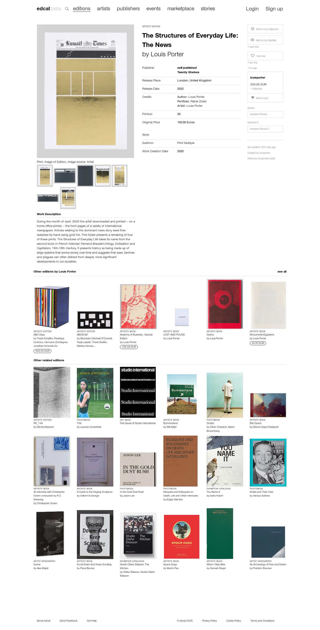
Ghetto (210, 423)
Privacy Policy (209, 621)
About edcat (43, 621)
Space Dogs (170, 564)
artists (103, 9)
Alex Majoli (42, 568)
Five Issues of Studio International (138, 423)
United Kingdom (200, 81)
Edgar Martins (174, 500)
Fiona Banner (87, 568)
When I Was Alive (216, 564)
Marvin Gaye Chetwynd (265, 427)
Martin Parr (173, 568)
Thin (79, 423)
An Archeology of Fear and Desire (268, 564)
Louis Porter (167, 55)
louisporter (264, 153)
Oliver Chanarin (218, 427)
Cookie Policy (233, 621)
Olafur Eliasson (131, 572)
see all (282, 272)
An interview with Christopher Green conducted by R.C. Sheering (49, 496)
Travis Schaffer (45, 338)
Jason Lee (128, 496)
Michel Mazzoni (45, 427)
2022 (180, 89)
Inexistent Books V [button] (259, 129)
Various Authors (261, 496)
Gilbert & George (89, 496)
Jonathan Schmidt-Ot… (46, 346)
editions (81, 9)
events (153, 9)
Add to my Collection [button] (264, 29)
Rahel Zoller (198, 101)
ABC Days (39, 335)
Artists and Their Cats (261, 492)
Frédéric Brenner (262, 568)
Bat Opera (255, 423)
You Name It (213, 492)
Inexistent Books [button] (258, 114)
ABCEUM (82, 335)
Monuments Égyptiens (262, 335)
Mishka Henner (85, 346)
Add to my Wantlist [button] (263, 40)
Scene (37, 564)
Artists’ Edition (151, 27)
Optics (210, 335)
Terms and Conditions (262, 621)
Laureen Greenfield (90, 427)
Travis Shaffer (99, 342)
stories (208, 9)
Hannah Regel (218, 568)
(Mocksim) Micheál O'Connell (96, 338)
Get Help (92, 621)
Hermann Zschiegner (55, 342)
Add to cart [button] (259, 98)
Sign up (274, 9)
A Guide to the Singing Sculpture (94, 492)
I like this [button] (257, 56)
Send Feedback (68, 621)
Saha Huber (216, 496)
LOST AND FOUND (174, 335)
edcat (272, 159)
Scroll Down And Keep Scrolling (94, 564)
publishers (128, 9)
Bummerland (170, 423)
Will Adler (172, 427)
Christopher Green (47, 503)
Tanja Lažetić (84, 342)
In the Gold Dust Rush (132, 492)
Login (252, 9)
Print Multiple (185, 143)
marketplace (180, 9)
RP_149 (38, 423)
